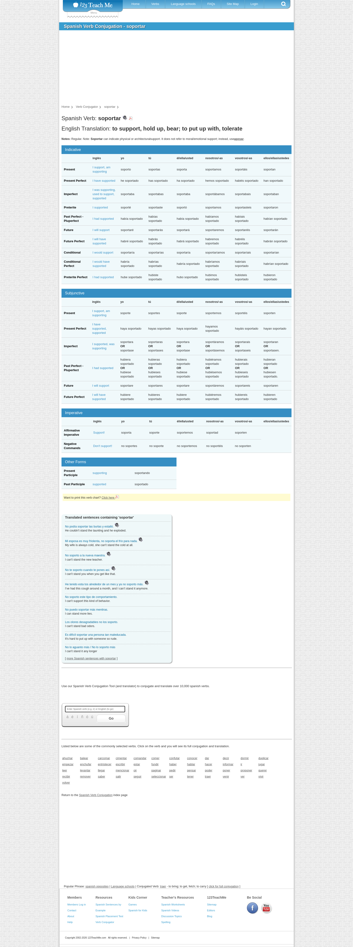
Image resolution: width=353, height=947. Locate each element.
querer (262, 770)
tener (190, 776)
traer (208, 776)
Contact (71, 910)
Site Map (233, 4)
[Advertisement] (173, 69)
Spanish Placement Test (109, 916)
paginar (156, 770)
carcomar (104, 758)
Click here (110, 497)
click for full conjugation (224, 886)
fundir (155, 764)
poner (226, 770)
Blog (209, 916)
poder (208, 770)
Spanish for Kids (137, 910)
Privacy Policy (139, 937)
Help (70, 922)
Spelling (165, 922)
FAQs (211, 4)
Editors (211, 910)
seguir (138, 776)
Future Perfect (74, 241)
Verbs (155, 4)
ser (171, 776)
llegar (101, 770)
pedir (172, 770)
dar (207, 758)
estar (137, 764)
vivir (261, 776)
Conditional (72, 252)
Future (68, 230)
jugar (261, 764)
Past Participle (74, 484)
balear (84, 758)
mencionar (122, 770)
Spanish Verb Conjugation (96, 795)
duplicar (263, 758)
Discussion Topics (171, 916)
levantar (85, 770)
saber (101, 776)
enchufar (85, 764)
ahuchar (67, 758)
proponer (246, 770)
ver (243, 776)
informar (228, 764)
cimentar (121, 758)
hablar (191, 764)
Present (69, 169)
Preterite (70, 207)
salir (118, 776)
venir (226, 776)
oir (135, 770)
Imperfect (71, 194)
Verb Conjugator (105, 922)
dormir (245, 758)
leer (64, 770)
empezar (67, 764)
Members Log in (76, 904)
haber (173, 764)
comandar (140, 758)
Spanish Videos (170, 910)
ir (241, 764)
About (70, 916)
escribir (120, 764)
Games (132, 904)
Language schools (183, 4)
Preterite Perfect (75, 277)
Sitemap (211, 904)
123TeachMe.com (97, 937)
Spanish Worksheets (173, 904)
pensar (191, 770)
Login (254, 4)
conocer (192, 758)
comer (155, 758)
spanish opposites (97, 886)
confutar (174, 758)
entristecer (104, 764)
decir (226, 758)
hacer (208, 764)
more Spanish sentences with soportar (91, 658)
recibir (66, 776)
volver (66, 782)
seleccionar (158, 776)
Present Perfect (75, 180)
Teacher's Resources (177, 897)
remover (85, 776)
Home (135, 4)
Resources (104, 897)
